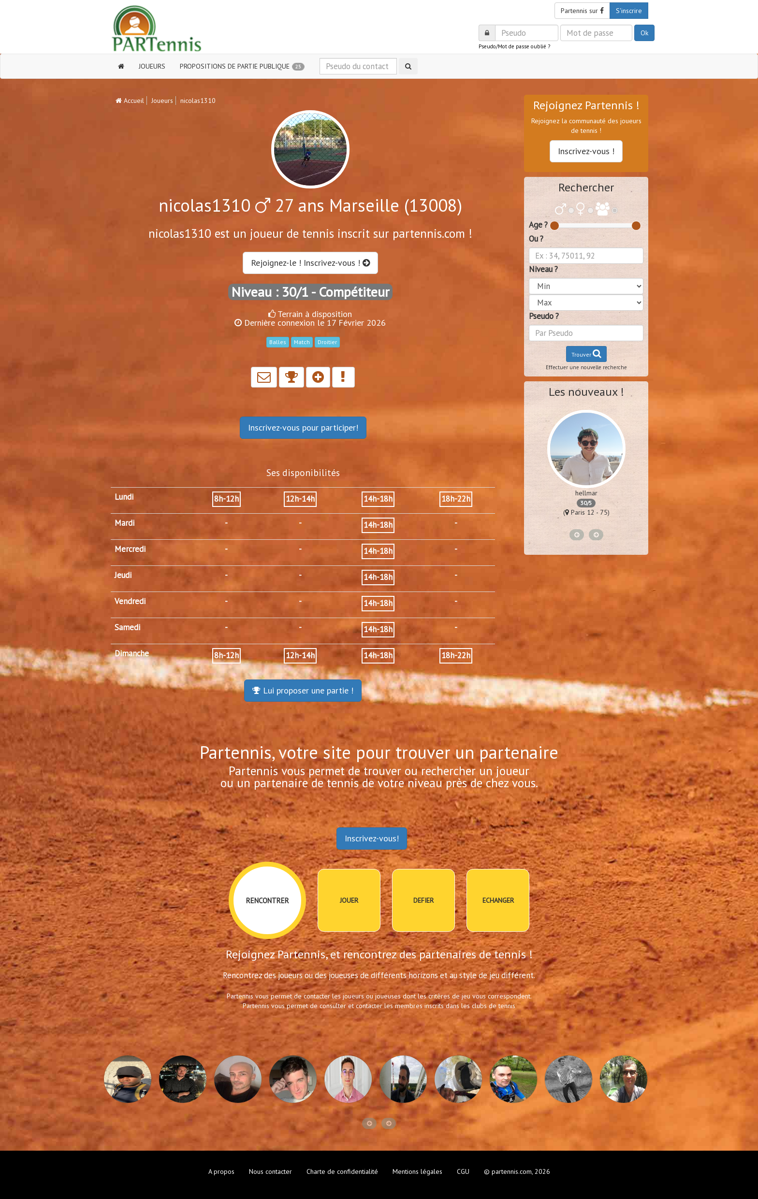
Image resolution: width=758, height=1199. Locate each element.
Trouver (586, 353)
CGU (463, 1171)
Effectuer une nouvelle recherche (586, 367)
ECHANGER (498, 900)
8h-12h (226, 498)
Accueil (130, 100)
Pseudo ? (544, 316)
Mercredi (130, 549)
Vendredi (130, 601)
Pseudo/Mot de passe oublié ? (514, 46)
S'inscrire (629, 10)
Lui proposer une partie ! (302, 690)
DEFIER (423, 900)
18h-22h (455, 498)
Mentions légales (417, 1171)
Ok (644, 33)
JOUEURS (152, 66)
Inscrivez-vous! (372, 838)
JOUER (349, 900)
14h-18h (378, 498)
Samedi (127, 627)
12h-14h (300, 498)
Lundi (124, 496)
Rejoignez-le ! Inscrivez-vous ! (310, 262)
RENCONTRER (267, 900)
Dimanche (132, 653)
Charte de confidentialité (342, 1171)
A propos (221, 1171)
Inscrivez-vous (303, 427)
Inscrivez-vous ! (586, 151)
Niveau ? (543, 269)
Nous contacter (270, 1171)
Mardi (124, 523)
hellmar (586, 493)
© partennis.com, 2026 (517, 1171)
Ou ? (536, 238)
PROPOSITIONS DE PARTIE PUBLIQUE (242, 66)
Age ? (538, 224)
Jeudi (123, 575)
